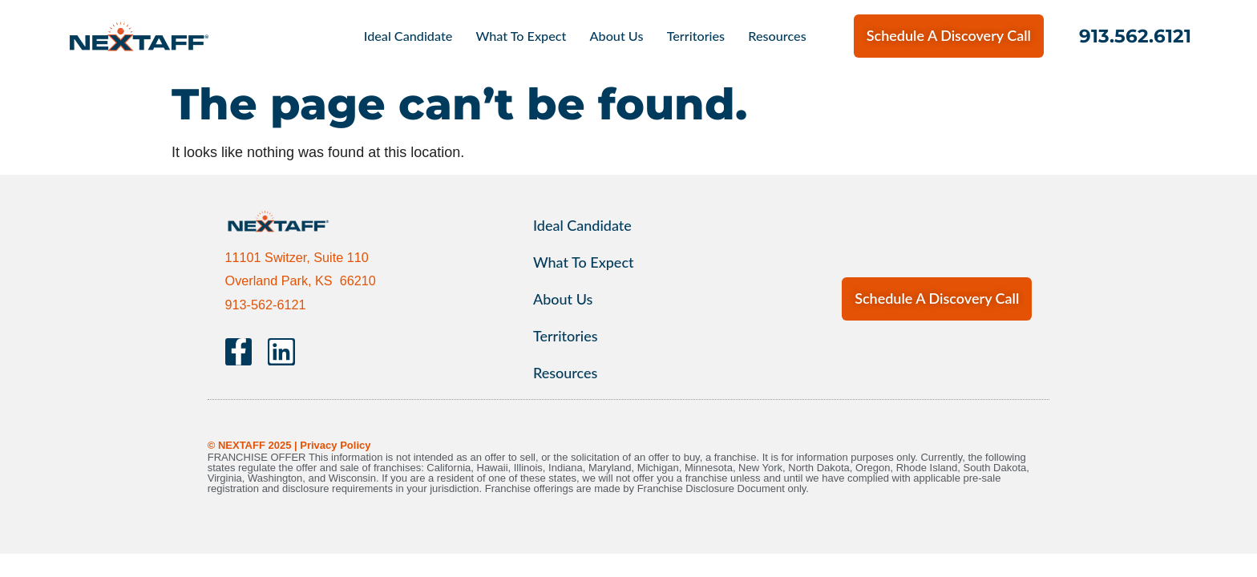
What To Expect (520, 35)
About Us (617, 35)
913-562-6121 (265, 304)
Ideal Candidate (408, 35)
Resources (777, 35)
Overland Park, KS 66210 (300, 280)
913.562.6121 (1135, 35)
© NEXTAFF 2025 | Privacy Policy (289, 445)
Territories (696, 35)
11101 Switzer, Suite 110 (297, 257)
